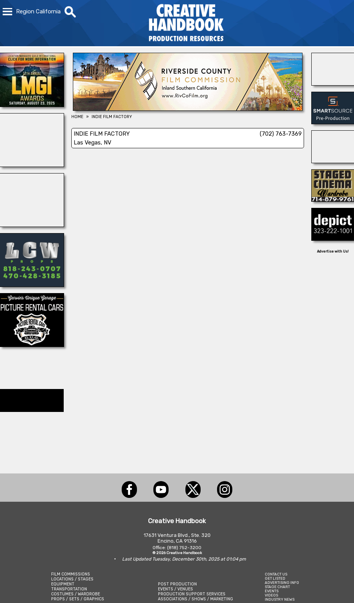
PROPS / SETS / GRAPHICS (77, 599)
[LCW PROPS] (32, 284)
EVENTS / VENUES (175, 589)
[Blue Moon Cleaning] (333, 160)
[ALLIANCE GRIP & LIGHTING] (32, 164)
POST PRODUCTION (177, 584)
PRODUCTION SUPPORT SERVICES (191, 594)
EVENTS (271, 591)
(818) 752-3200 (184, 547)
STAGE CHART (277, 587)
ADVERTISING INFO (282, 582)
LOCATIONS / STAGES (72, 579)
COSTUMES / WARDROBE (75, 594)
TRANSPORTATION (69, 589)
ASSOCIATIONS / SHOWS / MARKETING (195, 599)
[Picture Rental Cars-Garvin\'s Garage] (32, 344)
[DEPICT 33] (333, 238)
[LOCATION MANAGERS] (32, 104)
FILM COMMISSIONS (70, 574)
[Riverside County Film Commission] (187, 108)
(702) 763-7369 (281, 133)
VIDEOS (271, 595)
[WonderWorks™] (32, 224)
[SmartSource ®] (333, 121)
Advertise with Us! (333, 251)
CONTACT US (276, 574)
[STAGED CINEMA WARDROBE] (333, 199)
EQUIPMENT (62, 584)
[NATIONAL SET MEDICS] (333, 83)
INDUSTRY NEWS (279, 599)
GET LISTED (275, 578)
